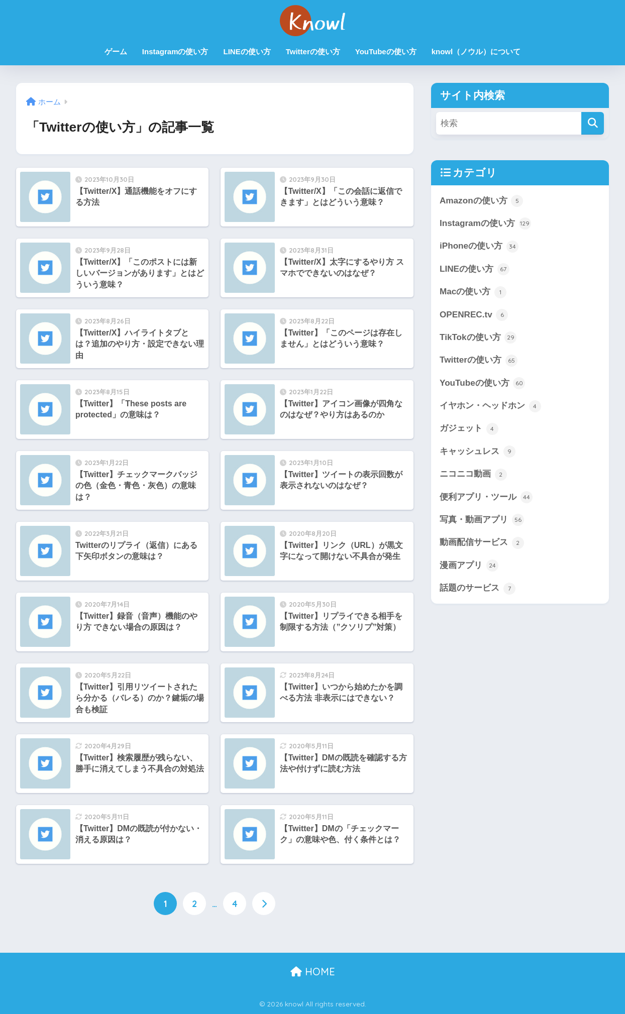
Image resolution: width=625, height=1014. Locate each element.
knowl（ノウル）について (476, 51)
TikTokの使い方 (478, 338)
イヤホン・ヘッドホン (490, 407)
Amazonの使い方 (482, 201)
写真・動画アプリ (482, 521)
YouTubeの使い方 (385, 51)
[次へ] (263, 903)
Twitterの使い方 (313, 51)
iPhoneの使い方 (479, 247)
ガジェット (469, 430)
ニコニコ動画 (473, 476)
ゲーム (116, 51)
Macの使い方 (473, 292)
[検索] (592, 123)
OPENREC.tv (474, 315)
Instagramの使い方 (175, 51)
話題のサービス (477, 590)
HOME (312, 971)
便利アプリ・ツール (486, 498)
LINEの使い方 (247, 51)
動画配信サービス (482, 544)
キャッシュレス (477, 452)
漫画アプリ (469, 567)
